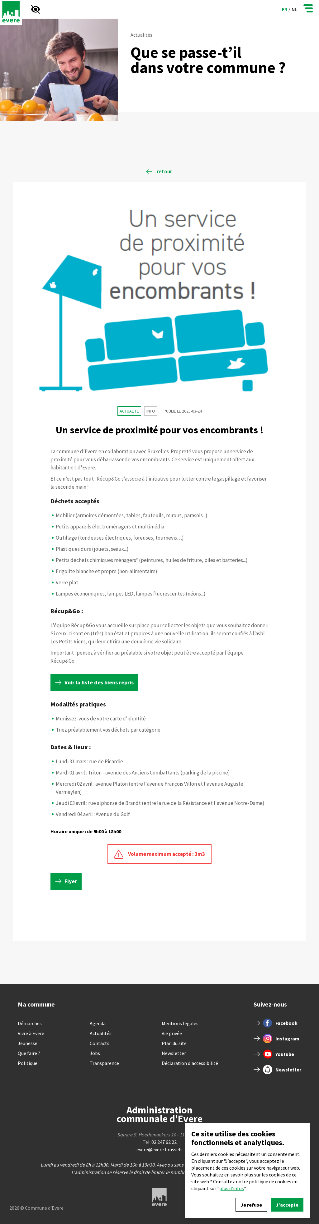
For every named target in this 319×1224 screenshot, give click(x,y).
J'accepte (287, 1205)
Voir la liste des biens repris (99, 682)
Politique (27, 1063)
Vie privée (172, 1033)
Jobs (95, 1053)
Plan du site (174, 1043)
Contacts (99, 1043)
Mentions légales (180, 1023)
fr (284, 9)
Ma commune (36, 1004)
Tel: (160, 1142)
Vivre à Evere (31, 1033)
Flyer (70, 881)
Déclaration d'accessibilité (190, 1063)
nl (294, 9)
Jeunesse (27, 1043)
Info (150, 411)
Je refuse (251, 1205)
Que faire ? (29, 1053)
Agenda (98, 1023)
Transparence (104, 1063)
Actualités (101, 1033)
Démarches (30, 1023)
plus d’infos (231, 1188)
